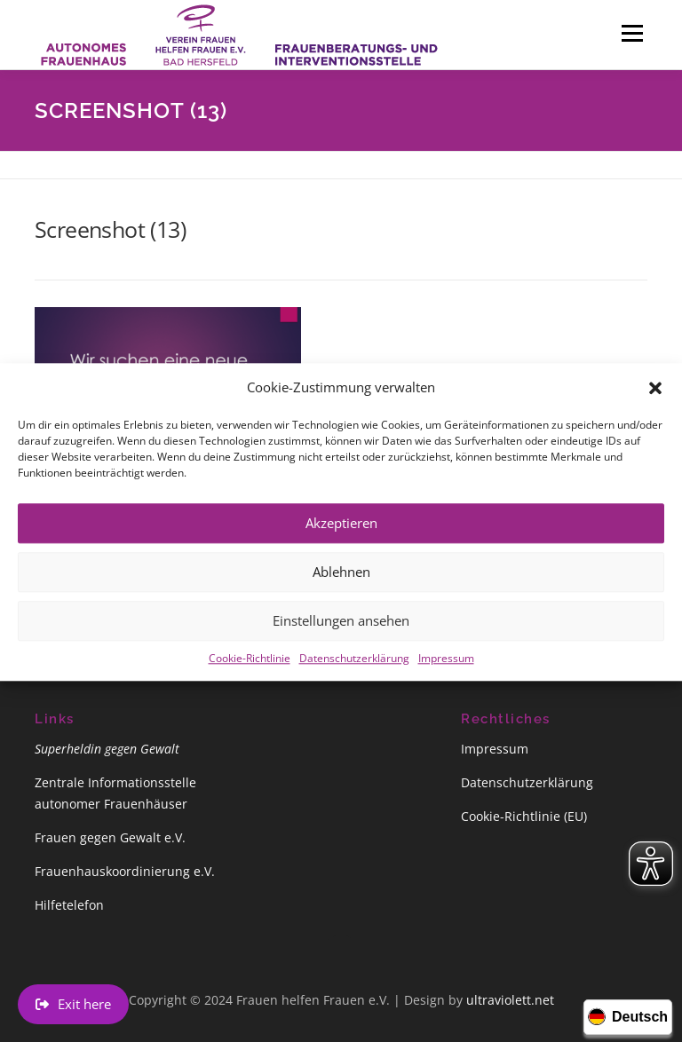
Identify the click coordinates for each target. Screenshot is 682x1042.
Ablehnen (341, 585)
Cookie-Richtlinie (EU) (524, 816)
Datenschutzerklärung (354, 670)
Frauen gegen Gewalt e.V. (110, 837)
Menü (631, 33)
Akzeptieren (341, 536)
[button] (655, 400)
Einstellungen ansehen (341, 634)
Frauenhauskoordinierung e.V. (125, 871)
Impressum (446, 670)
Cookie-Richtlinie (249, 670)
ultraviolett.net (510, 999)
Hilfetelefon (69, 904)
